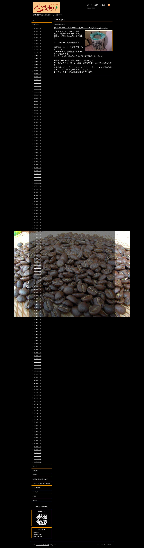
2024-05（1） (37, 58)
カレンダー (36, 492)
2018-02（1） (37, 213)
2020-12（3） (37, 122)
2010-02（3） (37, 446)
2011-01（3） (37, 419)
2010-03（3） (37, 443)
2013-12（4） (37, 331)
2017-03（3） (37, 240)
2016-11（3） (37, 252)
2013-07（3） (37, 343)
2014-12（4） (37, 301)
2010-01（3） (37, 450)
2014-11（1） (37, 304)
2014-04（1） (37, 319)
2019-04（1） (37, 180)
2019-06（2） (37, 174)
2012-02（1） (37, 389)
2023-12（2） (37, 67)
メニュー (35, 466)
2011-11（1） (37, 398)
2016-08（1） (37, 258)
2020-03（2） (37, 146)
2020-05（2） (37, 140)
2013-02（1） (37, 355)
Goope (105, 544)
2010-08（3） (37, 431)
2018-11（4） (37, 195)
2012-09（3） (37, 371)
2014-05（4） (37, 316)
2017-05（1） (37, 234)
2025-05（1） (37, 43)
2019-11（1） (37, 158)
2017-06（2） (37, 231)
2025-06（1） (37, 40)
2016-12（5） (37, 249)
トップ (34, 20)
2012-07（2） (37, 377)
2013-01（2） (37, 359)
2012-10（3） (37, 368)
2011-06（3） (37, 407)
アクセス (35, 474)
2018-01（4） (37, 216)
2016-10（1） (37, 255)
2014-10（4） (37, 307)
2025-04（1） (37, 46)
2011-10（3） (37, 401)
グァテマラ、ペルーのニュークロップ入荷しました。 (81, 27)
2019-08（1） (37, 167)
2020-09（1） (37, 131)
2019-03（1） (37, 183)
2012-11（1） (37, 365)
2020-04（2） (37, 143)
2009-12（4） (37, 453)
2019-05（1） (37, 177)
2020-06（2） (37, 137)
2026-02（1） (37, 31)
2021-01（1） (37, 119)
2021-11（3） (37, 107)
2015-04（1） (37, 292)
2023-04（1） (37, 80)
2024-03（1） (37, 61)
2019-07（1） (37, 171)
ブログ (34, 496)
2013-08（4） (37, 340)
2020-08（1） (37, 134)
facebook (35, 500)
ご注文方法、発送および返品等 (41, 483)
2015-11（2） (37, 283)
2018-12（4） (37, 192)
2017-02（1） (37, 243)
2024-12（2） (37, 55)
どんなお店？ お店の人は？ (40, 479)
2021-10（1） (37, 110)
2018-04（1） (37, 207)
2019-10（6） (37, 161)
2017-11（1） (37, 222)
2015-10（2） (37, 286)
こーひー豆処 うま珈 (42, 545)
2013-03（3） (37, 352)
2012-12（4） (37, 362)
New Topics (36, 24)
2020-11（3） (37, 125)
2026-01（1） (37, 34)
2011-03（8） (37, 416)
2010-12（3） (37, 422)
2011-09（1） (37, 404)
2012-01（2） (37, 392)
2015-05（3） (37, 289)
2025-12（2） (37, 37)
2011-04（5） (37, 413)
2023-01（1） (37, 86)
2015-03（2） (37, 295)
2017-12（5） (37, 219)
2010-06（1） (37, 437)
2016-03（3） (37, 271)
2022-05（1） (37, 95)
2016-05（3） (37, 268)
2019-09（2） (37, 164)
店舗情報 (35, 470)
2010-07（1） (37, 434)
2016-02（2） (37, 274)
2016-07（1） (37, 261)
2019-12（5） (37, 155)
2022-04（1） (37, 98)
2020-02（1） (37, 149)
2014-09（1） (37, 310)
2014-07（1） (37, 313)
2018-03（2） (37, 210)
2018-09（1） (37, 201)
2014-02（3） (37, 325)
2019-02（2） (37, 186)
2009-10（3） (37, 459)
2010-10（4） (37, 425)
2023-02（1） (37, 83)
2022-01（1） (37, 101)
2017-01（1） (37, 246)
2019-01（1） (37, 189)
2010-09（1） (37, 428)
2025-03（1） (37, 49)
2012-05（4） (37, 380)
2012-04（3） (37, 383)
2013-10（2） (37, 334)
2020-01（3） (37, 152)
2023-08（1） (37, 70)
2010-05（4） (37, 440)
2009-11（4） (37, 456)
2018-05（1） (37, 204)
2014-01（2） (37, 328)
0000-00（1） (37, 462)
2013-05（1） (37, 346)
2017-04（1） (37, 237)
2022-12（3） (37, 89)
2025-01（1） (37, 52)
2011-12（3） (37, 395)
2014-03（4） (37, 322)
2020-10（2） (37, 128)
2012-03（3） (37, 386)
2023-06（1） (37, 73)
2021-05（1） (37, 113)
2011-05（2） (37, 410)
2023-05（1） (37, 76)
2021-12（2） (37, 104)
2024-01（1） (37, 64)
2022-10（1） (37, 92)
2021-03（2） (37, 116)
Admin (109, 544)
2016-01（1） (37, 277)
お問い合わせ (36, 487)
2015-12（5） (37, 280)
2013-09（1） (37, 337)
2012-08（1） (37, 374)
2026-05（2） (37, 28)
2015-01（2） (37, 298)
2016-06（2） (37, 265)
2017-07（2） (37, 228)
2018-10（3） (37, 198)
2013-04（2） (37, 349)
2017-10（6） (37, 225)
